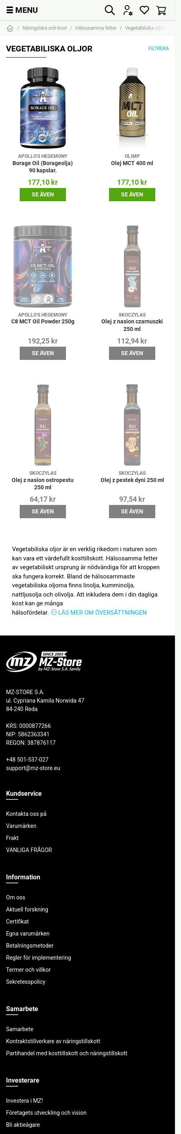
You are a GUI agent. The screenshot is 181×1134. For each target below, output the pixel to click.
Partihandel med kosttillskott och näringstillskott (66, 1053)
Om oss (15, 897)
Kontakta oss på (26, 814)
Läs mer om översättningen (102, 612)
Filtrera (158, 48)
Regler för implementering (38, 957)
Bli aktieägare (23, 1125)
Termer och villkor (28, 970)
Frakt (12, 838)
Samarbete (19, 1029)
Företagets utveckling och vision (46, 1113)
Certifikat (17, 921)
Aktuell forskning (27, 909)
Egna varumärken (27, 933)
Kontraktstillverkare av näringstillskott (53, 1041)
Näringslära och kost (45, 28)
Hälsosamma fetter (96, 28)
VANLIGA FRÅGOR (29, 850)
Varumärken (21, 826)
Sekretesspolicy (25, 982)
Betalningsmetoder (29, 945)
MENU (22, 10)
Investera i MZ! (24, 1100)
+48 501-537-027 (27, 759)
